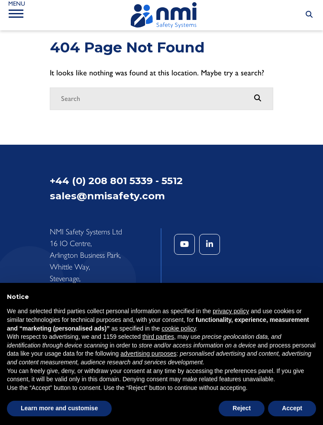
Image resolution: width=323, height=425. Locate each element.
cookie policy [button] (179, 328)
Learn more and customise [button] (59, 408)
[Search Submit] (309, 15)
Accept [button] (292, 408)
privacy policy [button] (231, 311)
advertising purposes (148, 353)
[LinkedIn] (209, 244)
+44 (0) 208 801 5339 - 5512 (116, 181)
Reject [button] (242, 408)
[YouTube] (184, 244)
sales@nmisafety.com (107, 196)
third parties (158, 336)
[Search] (153, 98)
